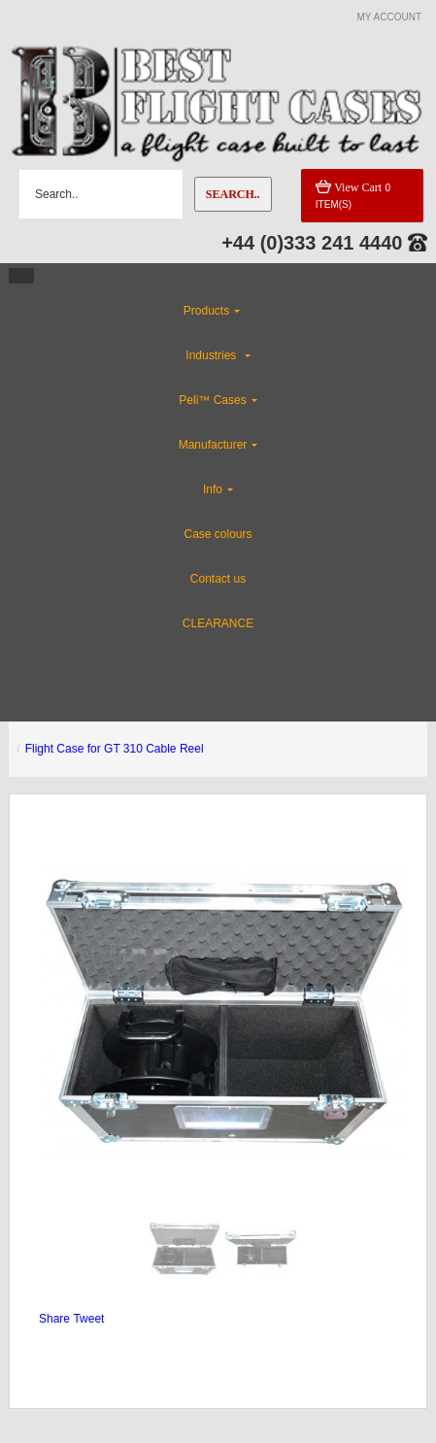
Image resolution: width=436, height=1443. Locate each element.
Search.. (233, 194)
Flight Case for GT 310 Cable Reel (114, 748)
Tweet (88, 1319)
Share (54, 1319)
